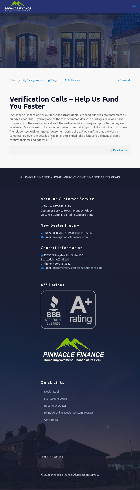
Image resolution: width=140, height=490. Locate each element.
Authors (72, 80)
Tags (54, 80)
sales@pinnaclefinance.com (70, 237)
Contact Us (51, 419)
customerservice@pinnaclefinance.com (78, 267)
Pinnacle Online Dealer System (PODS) (68, 412)
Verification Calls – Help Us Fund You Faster (63, 102)
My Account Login (55, 398)
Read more (120, 150)
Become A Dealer (55, 405)
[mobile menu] (134, 6)
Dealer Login (52, 391)
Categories (33, 80)
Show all (124, 80)
